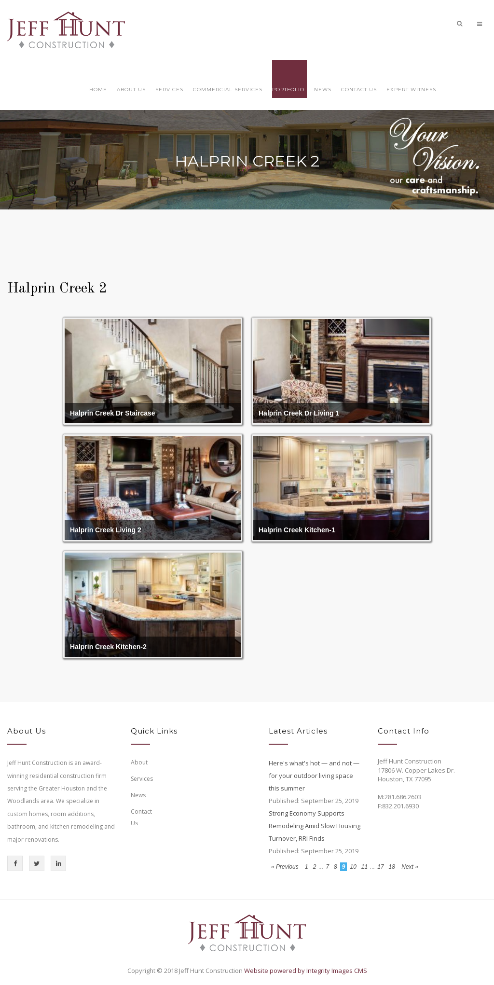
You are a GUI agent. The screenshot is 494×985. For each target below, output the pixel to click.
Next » (409, 866)
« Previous (285, 866)
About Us (131, 89)
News (322, 89)
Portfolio (288, 89)
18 (392, 866)
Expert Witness (411, 89)
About (139, 762)
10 (353, 866)
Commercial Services (227, 89)
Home (98, 89)
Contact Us (359, 89)
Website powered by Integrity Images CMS (305, 970)
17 (380, 866)
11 (364, 866)
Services (169, 89)
